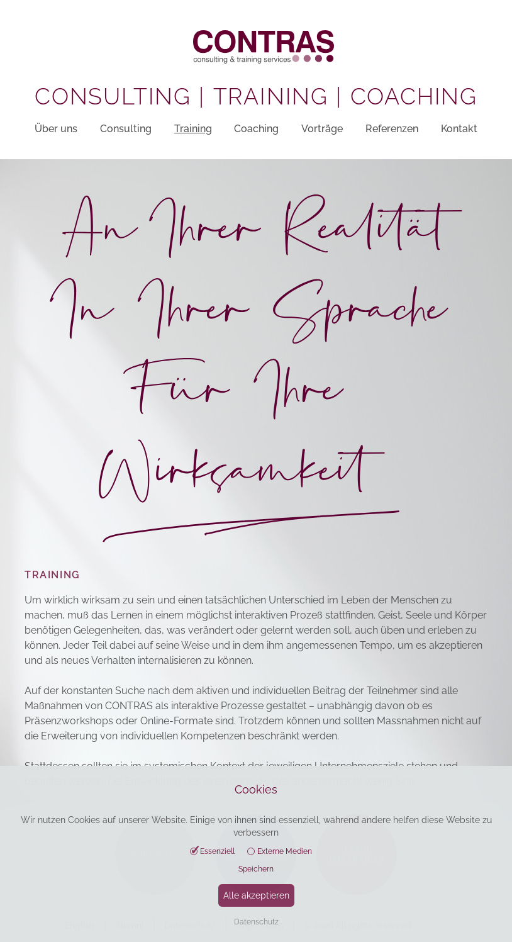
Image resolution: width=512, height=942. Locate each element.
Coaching (256, 129)
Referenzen (391, 129)
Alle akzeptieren (256, 895)
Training (193, 129)
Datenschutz (256, 921)
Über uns (56, 129)
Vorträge (322, 129)
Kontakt (459, 129)
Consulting (126, 129)
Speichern (256, 869)
